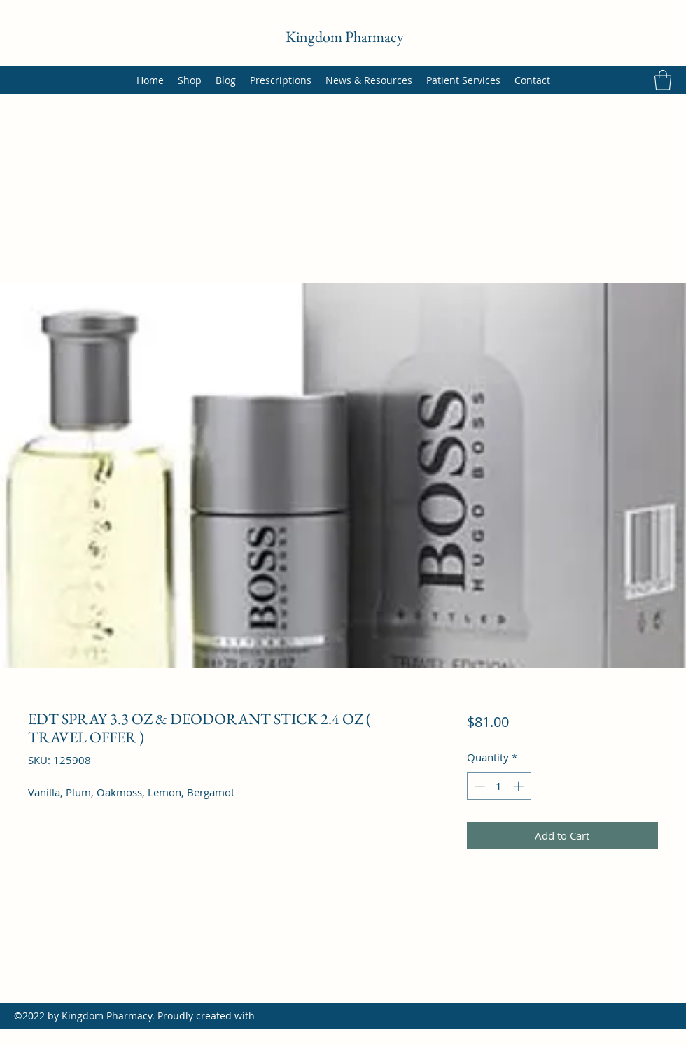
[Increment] (519, 786)
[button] (662, 80)
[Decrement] (478, 786)
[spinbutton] (498, 786)
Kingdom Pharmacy (345, 37)
